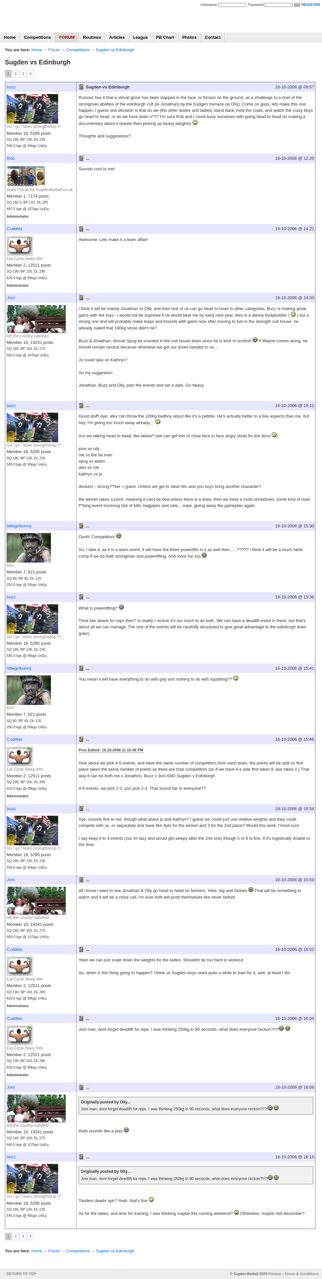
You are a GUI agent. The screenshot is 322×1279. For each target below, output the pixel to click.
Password (256, 5)
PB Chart (165, 37)
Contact (212, 37)
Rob (11, 158)
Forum (54, 50)
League (140, 37)
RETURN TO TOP (21, 1274)
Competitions (37, 37)
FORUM (67, 37)
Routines (92, 37)
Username (208, 5)
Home (10, 37)
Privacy (274, 1274)
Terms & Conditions (302, 1274)
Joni (11, 297)
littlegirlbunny (19, 525)
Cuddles (14, 228)
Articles (117, 37)
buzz (11, 86)
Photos (189, 37)
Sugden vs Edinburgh (115, 50)
